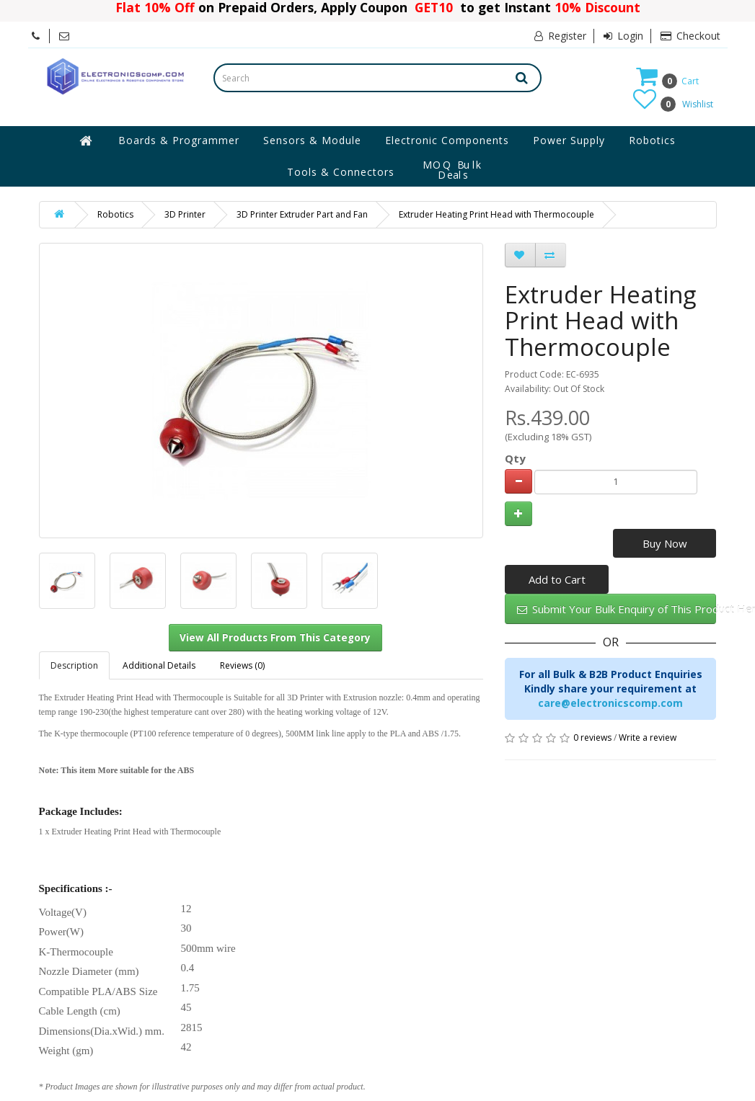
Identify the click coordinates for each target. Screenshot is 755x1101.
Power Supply (569, 140)
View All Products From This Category (275, 637)
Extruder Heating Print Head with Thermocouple (496, 214)
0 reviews (592, 737)
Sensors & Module (312, 140)
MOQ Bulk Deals (453, 170)
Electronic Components (447, 140)
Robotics (652, 140)
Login (623, 36)
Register (560, 36)
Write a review (647, 737)
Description (74, 665)
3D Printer (185, 214)
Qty (515, 458)
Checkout (690, 36)
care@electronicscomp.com (610, 703)
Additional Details (159, 665)
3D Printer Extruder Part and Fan (302, 214)
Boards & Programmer (178, 140)
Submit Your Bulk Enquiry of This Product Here (616, 609)
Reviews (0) (242, 665)
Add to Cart (557, 579)
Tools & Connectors (340, 172)
